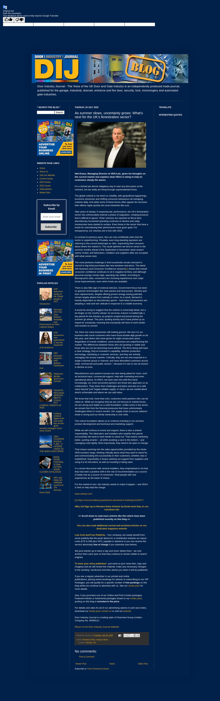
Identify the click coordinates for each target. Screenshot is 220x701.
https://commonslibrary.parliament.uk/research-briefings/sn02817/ (111, 500)
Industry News (102, 640)
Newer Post (81, 664)
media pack (134, 585)
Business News (89, 640)
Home (112, 664)
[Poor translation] (19, 20)
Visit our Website (47, 175)
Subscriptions (46, 189)
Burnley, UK (91, 642)
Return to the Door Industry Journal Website (97, 627)
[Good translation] (8, 20)
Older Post (143, 664)
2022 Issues (45, 186)
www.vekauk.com (83, 493)
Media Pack (45, 192)
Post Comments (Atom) (98, 669)
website (127, 611)
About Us (44, 171)
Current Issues (46, 178)
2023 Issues (45, 182)
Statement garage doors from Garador (58, 377)
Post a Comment (86, 657)
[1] (126, 269)
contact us (106, 611)
